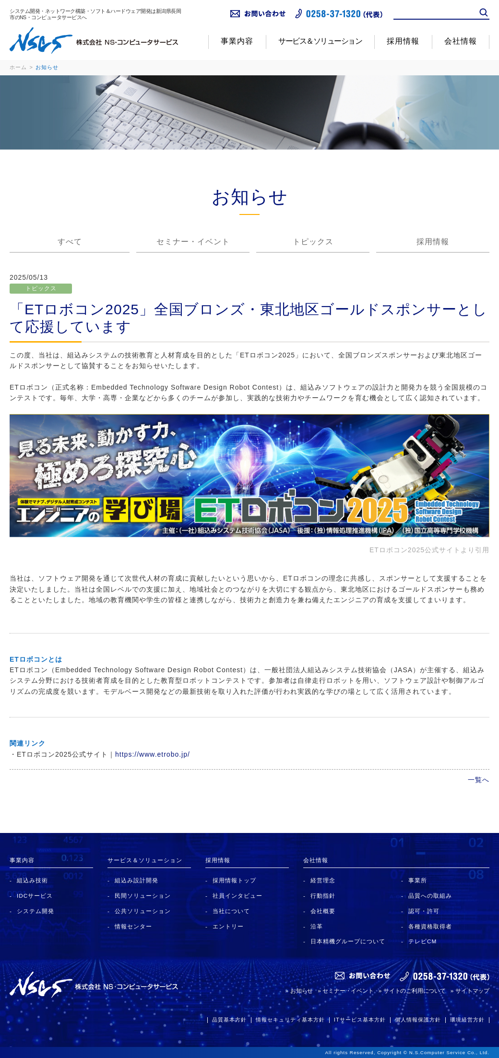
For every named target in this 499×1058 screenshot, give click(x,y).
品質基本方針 (229, 1019)
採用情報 (403, 41)
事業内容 (237, 41)
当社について (231, 911)
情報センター (133, 926)
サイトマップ (472, 990)
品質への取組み (430, 895)
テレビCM (422, 941)
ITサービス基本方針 (360, 1019)
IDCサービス (35, 895)
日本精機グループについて (347, 941)
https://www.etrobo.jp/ (152, 754)
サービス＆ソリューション (320, 41)
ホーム (18, 67)
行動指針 (322, 895)
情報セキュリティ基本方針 (290, 1019)
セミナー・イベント (193, 242)
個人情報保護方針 (418, 1019)
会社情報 (460, 41)
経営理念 (322, 880)
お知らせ (301, 990)
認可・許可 (424, 911)
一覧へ (478, 780)
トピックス (313, 242)
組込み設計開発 (136, 880)
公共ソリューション (143, 911)
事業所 (417, 880)
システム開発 (35, 911)
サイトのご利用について (414, 990)
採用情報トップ (234, 880)
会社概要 (322, 911)
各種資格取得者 (430, 926)
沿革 (316, 926)
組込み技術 (32, 880)
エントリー (228, 926)
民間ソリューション (143, 895)
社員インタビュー (237, 895)
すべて (70, 242)
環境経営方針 (467, 1019)
